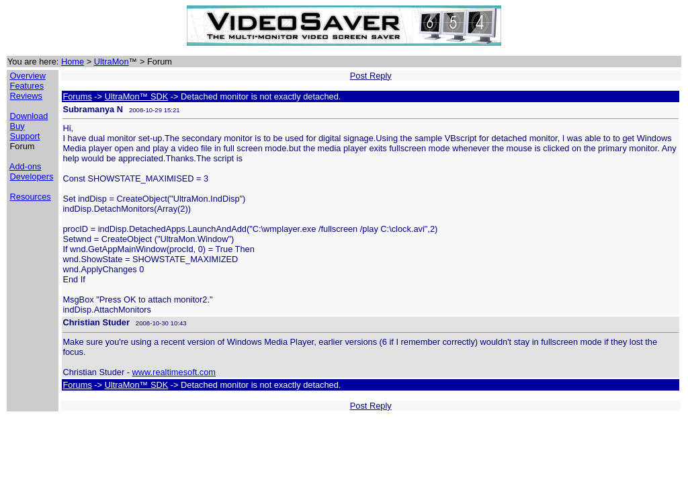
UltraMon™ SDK (137, 96)
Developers (32, 176)
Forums (76, 96)
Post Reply (371, 76)
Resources (30, 197)
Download (29, 116)
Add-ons (25, 166)
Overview (28, 76)
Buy (17, 126)
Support (25, 136)
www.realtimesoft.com (174, 372)
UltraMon (111, 61)
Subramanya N (92, 109)
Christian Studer (96, 322)
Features (27, 86)
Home (72, 61)
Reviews (26, 96)
